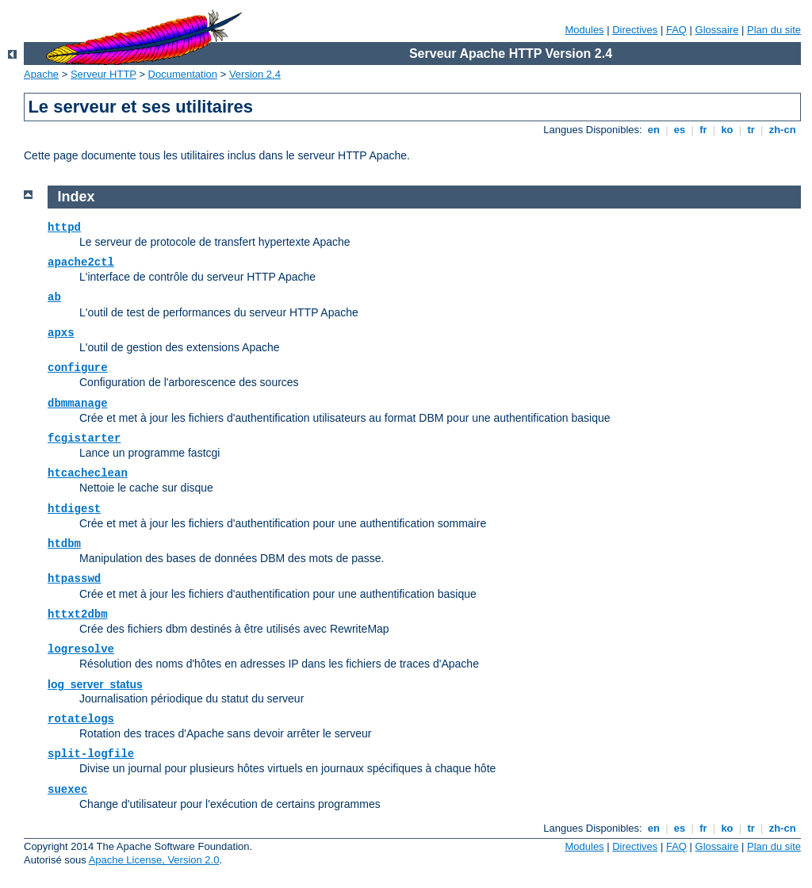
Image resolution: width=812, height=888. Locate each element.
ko (727, 130)
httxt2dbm (78, 614)
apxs (61, 333)
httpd (64, 227)
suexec (67, 789)
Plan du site (774, 30)
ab (54, 297)
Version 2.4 (255, 74)
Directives (634, 30)
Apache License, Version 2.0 (154, 860)
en (653, 130)
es (679, 130)
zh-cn (782, 130)
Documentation (182, 74)
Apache (41, 74)
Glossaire (717, 30)
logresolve (81, 649)
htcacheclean (88, 473)
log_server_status (95, 684)
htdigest (74, 509)
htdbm (64, 544)
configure (78, 368)
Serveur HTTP (103, 74)
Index (76, 197)
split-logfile (91, 754)
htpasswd (74, 578)
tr (751, 130)
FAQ (676, 30)
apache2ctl (81, 262)
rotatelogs (81, 719)
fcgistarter (84, 438)
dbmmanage (78, 403)
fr (703, 130)
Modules (584, 30)
